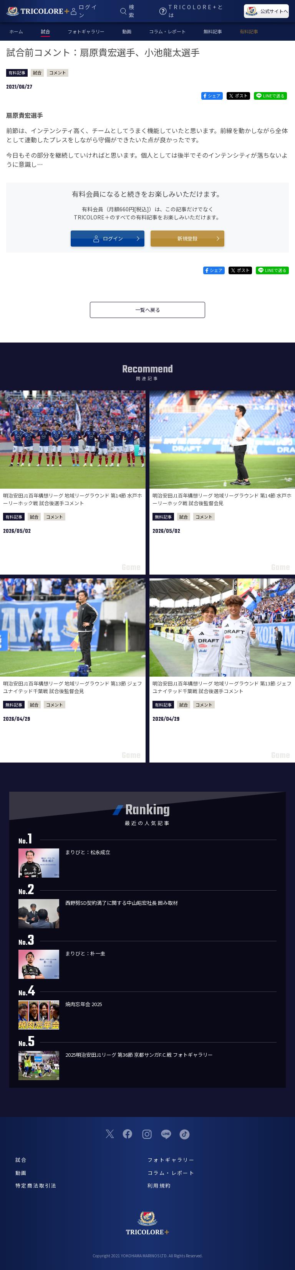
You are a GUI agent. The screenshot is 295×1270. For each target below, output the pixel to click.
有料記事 (249, 31)
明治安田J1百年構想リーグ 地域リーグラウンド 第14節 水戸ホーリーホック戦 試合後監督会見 (222, 499)
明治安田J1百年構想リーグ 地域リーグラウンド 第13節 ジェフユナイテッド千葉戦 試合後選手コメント (222, 687)
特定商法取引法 (36, 1185)
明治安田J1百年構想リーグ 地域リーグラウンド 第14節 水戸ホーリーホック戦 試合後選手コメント (72, 499)
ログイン (107, 238)
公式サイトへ (266, 11)
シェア (212, 95)
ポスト (238, 95)
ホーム (16, 31)
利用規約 (159, 1185)
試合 (37, 72)
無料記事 (213, 31)
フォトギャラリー (86, 31)
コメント (57, 72)
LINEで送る (270, 95)
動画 (126, 31)
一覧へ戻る (147, 309)
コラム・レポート (167, 31)
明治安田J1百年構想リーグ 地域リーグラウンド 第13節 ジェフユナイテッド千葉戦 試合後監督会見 (72, 687)
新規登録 (187, 238)
